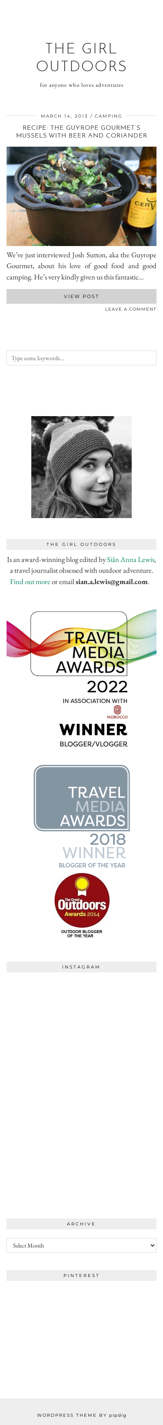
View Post (81, 296)
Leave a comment (130, 309)
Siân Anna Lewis (130, 559)
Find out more (30, 581)
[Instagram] (44, 1014)
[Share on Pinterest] (17, 311)
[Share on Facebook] (9, 311)
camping (109, 116)
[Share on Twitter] (13, 311)
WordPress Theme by (81, 1415)
